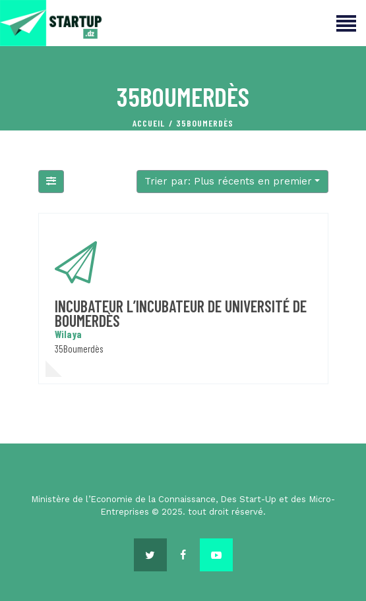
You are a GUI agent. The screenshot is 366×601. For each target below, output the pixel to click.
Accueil (149, 123)
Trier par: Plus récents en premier (228, 181)
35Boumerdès (79, 349)
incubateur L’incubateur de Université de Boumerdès (181, 313)
